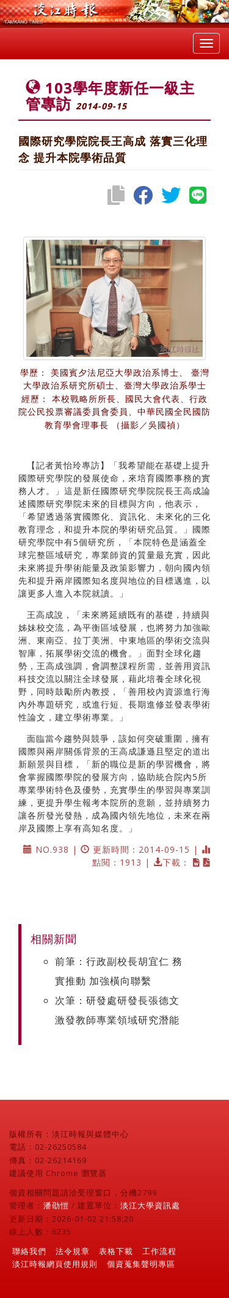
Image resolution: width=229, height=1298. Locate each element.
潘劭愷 (56, 1205)
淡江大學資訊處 (150, 1205)
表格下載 (116, 1251)
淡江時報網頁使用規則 (55, 1263)
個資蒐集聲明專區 (141, 1263)
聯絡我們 (29, 1251)
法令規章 (73, 1251)
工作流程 (159, 1251)
